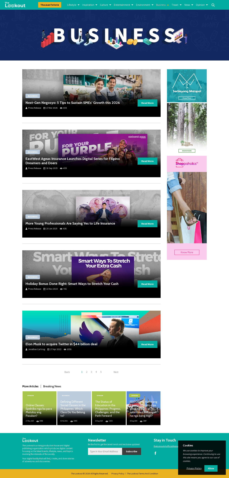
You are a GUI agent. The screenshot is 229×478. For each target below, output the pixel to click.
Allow (211, 468)
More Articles (30, 386)
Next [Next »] (116, 372)
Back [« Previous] (67, 372)
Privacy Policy (117, 473)
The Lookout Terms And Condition (142, 473)
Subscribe (131, 451)
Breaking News (52, 386)
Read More (147, 103)
